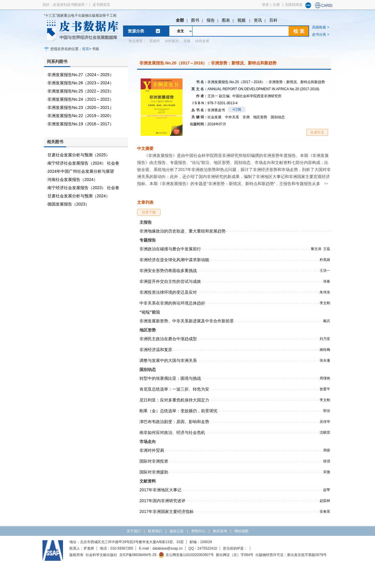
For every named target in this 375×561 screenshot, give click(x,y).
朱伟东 (325, 292)
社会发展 (214, 117)
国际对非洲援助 (153, 472)
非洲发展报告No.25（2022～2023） (80, 91)
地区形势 (260, 117)
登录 (265, 5)
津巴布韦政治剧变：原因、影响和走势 (174, 421)
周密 (326, 450)
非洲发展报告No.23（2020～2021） (80, 107)
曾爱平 (325, 389)
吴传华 (325, 422)
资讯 (258, 20)
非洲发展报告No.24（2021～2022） (80, 99)
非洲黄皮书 (216, 110)
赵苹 (326, 490)
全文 (180, 31)
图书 (195, 20)
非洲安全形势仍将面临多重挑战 (168, 270)
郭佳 (326, 411)
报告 (211, 20)
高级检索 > (320, 27)
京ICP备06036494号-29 (137, 555)
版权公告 (177, 531)
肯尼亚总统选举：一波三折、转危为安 (174, 389)
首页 (85, 49)
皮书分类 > (320, 35)
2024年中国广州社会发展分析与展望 (80, 171)
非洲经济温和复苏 (155, 349)
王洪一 (219, 96)
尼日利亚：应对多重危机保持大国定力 (174, 400)
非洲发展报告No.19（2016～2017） (80, 124)
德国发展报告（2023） (68, 204)
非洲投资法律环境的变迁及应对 (168, 292)
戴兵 (326, 321)
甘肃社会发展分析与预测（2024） (78, 196)
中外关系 (232, 117)
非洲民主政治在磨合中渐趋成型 (168, 338)
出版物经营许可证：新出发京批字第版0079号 (291, 555)
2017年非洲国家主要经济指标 (166, 511)
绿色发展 (202, 41)
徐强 (326, 461)
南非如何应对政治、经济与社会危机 (172, 432)
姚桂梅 (325, 350)
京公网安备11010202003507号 (186, 555)
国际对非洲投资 (153, 461)
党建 (186, 41)
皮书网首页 (101, 5)
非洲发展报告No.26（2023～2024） (80, 83)
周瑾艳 (325, 378)
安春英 (325, 511)
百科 (273, 20)
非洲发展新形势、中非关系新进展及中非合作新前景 (186, 321)
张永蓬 (325, 360)
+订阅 (236, 109)
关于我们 (134, 531)
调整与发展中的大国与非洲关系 (168, 360)
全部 (180, 20)
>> (326, 184)
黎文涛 (316, 249)
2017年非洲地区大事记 (160, 490)
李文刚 (325, 303)
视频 (242, 20)
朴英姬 (325, 260)
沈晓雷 (325, 432)
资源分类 (136, 31)
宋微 (326, 472)
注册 (276, 5)
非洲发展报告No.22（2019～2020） (80, 115)
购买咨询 (220, 531)
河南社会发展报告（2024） (72, 179)
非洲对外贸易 (151, 450)
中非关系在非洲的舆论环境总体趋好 (172, 303)
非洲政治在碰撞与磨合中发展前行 (170, 249)
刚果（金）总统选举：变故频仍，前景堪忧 (178, 410)
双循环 (154, 41)
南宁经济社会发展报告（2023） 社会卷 (83, 187)
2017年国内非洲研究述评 (162, 500)
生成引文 (317, 132)
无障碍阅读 (293, 5)
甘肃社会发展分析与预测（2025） (78, 155)
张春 (326, 281)
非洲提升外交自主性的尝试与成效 (170, 281)
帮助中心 (198, 531)
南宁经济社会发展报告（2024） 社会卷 (83, 163)
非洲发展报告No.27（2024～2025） (80, 74)
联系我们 (155, 531)
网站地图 (241, 531)
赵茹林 (325, 501)
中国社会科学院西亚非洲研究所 (257, 96)
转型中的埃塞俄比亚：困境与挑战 (170, 378)
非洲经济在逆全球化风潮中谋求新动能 (174, 259)
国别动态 (278, 117)
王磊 (326, 249)
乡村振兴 (172, 41)
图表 (226, 20)
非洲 (246, 117)
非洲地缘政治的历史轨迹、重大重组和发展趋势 (182, 231)
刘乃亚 (325, 339)
